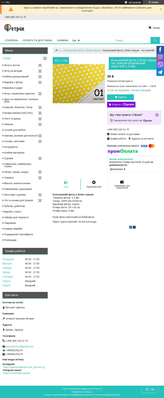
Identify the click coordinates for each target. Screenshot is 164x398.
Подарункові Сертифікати (18, 234)
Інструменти (11, 147)
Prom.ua (98, 389)
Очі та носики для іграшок (18, 200)
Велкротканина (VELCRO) (18, 113)
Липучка (8, 124)
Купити (122, 97)
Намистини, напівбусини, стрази (18, 165)
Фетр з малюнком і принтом (19, 93)
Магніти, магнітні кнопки (17, 183)
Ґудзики (8, 158)
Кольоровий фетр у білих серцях (82, 50)
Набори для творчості (16, 217)
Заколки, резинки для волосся (21, 135)
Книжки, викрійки (13, 228)
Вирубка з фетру (13, 82)
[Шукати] (155, 40)
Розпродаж (10, 240)
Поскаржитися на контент (81, 395)
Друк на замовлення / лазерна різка (21, 100)
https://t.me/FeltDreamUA (16, 373)
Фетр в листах (12, 65)
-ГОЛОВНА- (11, 40)
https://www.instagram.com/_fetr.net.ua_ (24, 367)
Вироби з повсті (12, 211)
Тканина (8, 177)
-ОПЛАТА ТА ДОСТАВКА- (37, 40)
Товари (7, 58)
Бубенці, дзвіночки (14, 206)
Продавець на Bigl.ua (82, 392)
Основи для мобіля (14, 130)
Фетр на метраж (13, 71)
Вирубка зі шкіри (13, 88)
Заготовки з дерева (15, 194)
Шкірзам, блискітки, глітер (18, 107)
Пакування (10, 223)
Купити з (123, 104)
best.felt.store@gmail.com (19, 346)
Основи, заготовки (14, 141)
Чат (150, 389)
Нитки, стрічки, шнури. (16, 172)
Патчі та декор (12, 118)
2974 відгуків (135, 2)
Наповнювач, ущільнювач (18, 189)
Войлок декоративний (16, 76)
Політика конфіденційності (107, 395)
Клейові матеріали (14, 152)
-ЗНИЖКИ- (62, 40)
